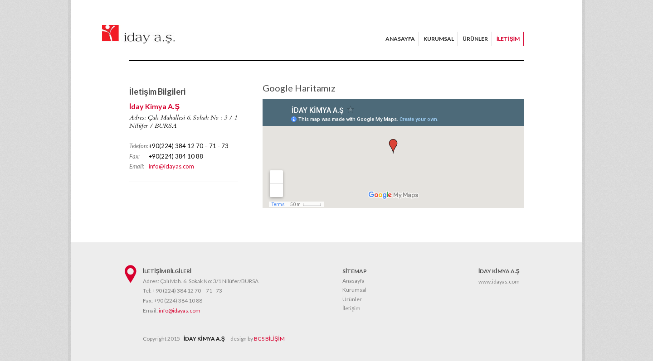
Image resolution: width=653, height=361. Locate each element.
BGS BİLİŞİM (269, 338)
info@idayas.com (171, 166)
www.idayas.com (499, 281)
